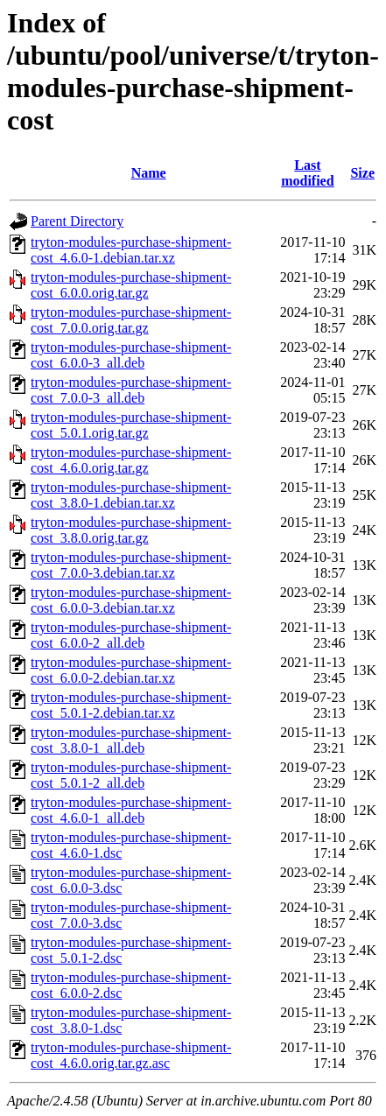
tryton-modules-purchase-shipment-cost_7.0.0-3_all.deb (131, 390)
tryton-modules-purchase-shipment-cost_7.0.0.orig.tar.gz (131, 320)
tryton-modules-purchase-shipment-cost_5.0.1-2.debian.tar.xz (131, 705)
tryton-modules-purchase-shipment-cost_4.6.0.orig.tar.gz (131, 460)
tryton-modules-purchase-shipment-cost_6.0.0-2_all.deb (131, 635)
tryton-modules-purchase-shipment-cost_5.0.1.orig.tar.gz (131, 425)
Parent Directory (77, 221)
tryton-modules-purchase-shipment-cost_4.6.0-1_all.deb (131, 810)
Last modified (307, 173)
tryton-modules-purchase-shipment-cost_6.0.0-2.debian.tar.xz (131, 670)
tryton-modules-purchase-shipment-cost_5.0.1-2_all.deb (131, 775)
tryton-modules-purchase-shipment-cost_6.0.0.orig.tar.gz (131, 285)
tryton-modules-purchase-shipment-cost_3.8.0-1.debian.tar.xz (131, 495)
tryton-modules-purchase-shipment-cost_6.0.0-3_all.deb (131, 355)
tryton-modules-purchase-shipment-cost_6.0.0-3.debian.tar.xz (131, 600)
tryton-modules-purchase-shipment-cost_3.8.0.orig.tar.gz (131, 530)
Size (362, 172)
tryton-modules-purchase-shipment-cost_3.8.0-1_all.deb (131, 740)
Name (148, 172)
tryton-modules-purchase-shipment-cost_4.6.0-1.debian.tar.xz (131, 250)
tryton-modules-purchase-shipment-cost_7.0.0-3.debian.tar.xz (131, 565)
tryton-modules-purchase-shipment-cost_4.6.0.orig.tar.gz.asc (131, 1055)
